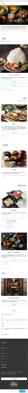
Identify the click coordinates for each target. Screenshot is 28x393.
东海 (18, 372)
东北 (5, 372)
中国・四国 (3, 373)
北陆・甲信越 (10, 372)
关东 (15, 372)
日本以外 (14, 373)
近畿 (21, 372)
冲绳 (10, 373)
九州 (7, 373)
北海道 (2, 372)
